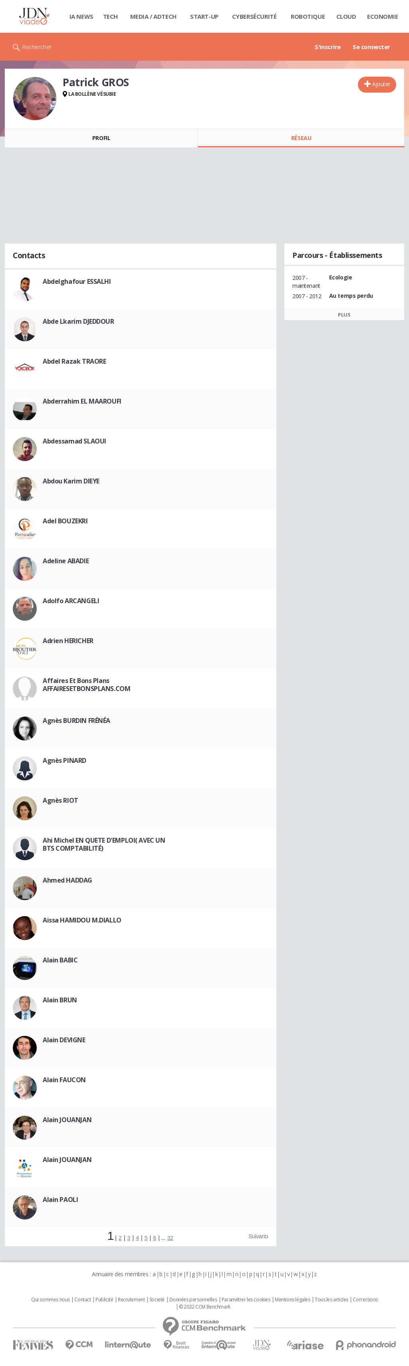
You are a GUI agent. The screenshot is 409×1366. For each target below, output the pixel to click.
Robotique (308, 16)
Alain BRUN (60, 1000)
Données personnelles (193, 1300)
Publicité (104, 1300)
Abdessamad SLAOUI (74, 441)
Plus (344, 314)
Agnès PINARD (64, 760)
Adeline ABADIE (66, 560)
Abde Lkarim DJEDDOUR (78, 321)
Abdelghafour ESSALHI (77, 281)
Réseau (301, 138)
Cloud (346, 16)
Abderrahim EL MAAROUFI (82, 401)
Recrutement (131, 1300)
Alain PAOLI (60, 1199)
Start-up (204, 16)
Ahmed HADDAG (67, 880)
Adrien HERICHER (68, 640)
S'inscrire (328, 47)
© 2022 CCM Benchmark (204, 1307)
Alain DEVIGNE (64, 1039)
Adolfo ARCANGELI (71, 600)
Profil (101, 138)
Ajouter (381, 84)
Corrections (365, 1300)
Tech (110, 16)
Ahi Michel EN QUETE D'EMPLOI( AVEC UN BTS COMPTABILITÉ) (104, 844)
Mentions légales (292, 1300)
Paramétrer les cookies (246, 1300)
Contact (82, 1300)
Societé (157, 1300)
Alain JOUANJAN (67, 1119)
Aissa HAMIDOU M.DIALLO (82, 920)
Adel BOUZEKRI (65, 521)
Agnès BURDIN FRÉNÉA (76, 720)
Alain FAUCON (64, 1079)
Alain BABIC (60, 960)
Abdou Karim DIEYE (71, 481)
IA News (81, 16)
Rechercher (37, 47)
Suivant (257, 1236)
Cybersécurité (254, 16)
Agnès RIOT (60, 800)
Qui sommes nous (50, 1300)
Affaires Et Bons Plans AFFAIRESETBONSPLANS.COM (86, 684)
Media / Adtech (153, 16)
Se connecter (371, 47)
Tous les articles (331, 1300)
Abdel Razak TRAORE (74, 361)
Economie (382, 16)
